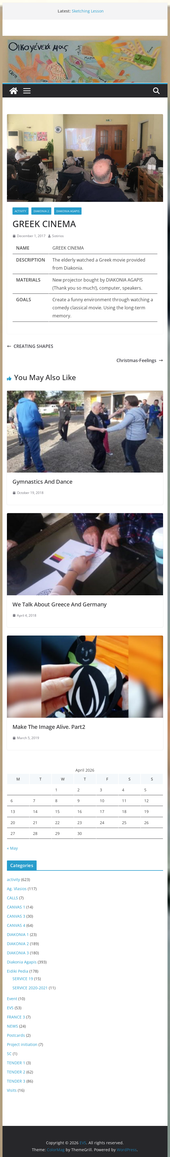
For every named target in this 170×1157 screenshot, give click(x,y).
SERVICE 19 (22, 978)
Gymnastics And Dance (42, 481)
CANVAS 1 (16, 907)
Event (12, 998)
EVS (10, 1007)
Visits (12, 1090)
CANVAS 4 (16, 925)
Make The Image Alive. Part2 (48, 727)
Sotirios (58, 236)
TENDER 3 (16, 1081)
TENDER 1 (16, 1062)
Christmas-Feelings (139, 360)
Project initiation (22, 1044)
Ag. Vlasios (17, 888)
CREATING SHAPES (30, 346)
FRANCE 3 (16, 1017)
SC (9, 1053)
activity (20, 211)
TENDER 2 (16, 1072)
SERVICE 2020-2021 (30, 987)
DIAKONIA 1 (18, 934)
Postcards (16, 1035)
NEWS (12, 1026)
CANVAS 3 (16, 916)
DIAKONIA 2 (41, 211)
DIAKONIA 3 (18, 952)
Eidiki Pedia (17, 971)
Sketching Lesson (88, 11)
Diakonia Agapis (67, 211)
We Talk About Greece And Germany (59, 604)
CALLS (12, 897)
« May (12, 848)
